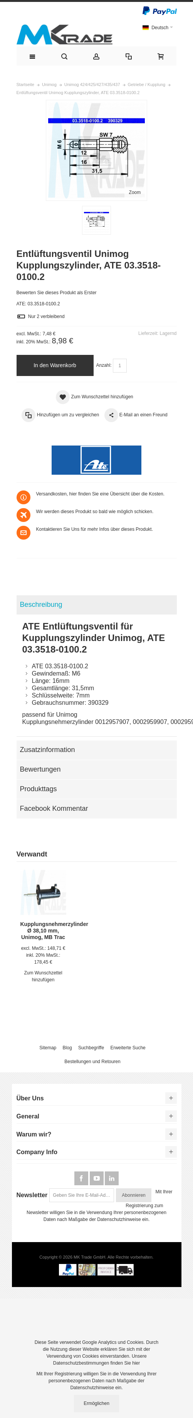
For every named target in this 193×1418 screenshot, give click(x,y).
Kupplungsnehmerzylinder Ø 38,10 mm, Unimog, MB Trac (54, 930)
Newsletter (32, 1195)
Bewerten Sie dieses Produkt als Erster (57, 292)
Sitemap (47, 1047)
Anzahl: (104, 365)
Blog (67, 1047)
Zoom (135, 192)
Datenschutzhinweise (119, 1219)
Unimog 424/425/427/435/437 (92, 84)
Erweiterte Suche (127, 1047)
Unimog (49, 84)
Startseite (25, 84)
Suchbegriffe (91, 1047)
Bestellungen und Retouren (92, 1061)
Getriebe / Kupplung (147, 84)
